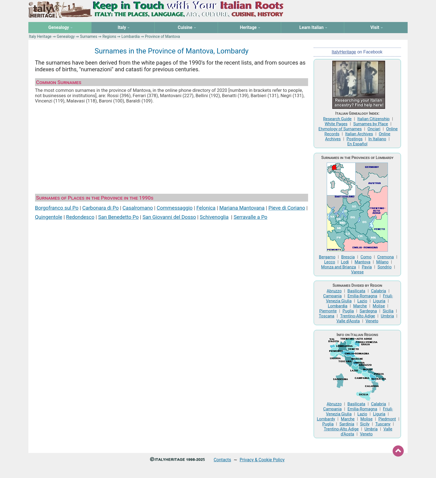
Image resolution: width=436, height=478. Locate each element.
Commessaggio (174, 208)
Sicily (365, 423)
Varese (357, 271)
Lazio (362, 300)
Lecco (329, 261)
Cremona (385, 256)
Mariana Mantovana (242, 208)
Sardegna (368, 310)
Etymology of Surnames (340, 128)
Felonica (205, 208)
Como (366, 256)
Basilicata (356, 290)
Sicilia (388, 310)
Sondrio (385, 266)
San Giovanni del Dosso (169, 217)
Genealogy (66, 36)
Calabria (378, 290)
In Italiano (377, 138)
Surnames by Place (370, 123)
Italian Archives (359, 133)
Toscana (326, 315)
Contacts (222, 459)
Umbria (387, 315)
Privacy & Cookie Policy (262, 459)
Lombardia (131, 36)
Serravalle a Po (250, 217)
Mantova (362, 261)
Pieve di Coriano (286, 208)
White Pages (336, 123)
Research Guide (337, 118)
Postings (354, 138)
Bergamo (327, 256)
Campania (332, 295)
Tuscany (383, 423)
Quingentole (48, 217)
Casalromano (138, 208)
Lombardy (326, 418)
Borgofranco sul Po (57, 208)
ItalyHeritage (344, 52)
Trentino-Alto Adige (357, 315)
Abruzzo (334, 290)
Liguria (379, 300)
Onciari (374, 128)
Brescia (348, 256)
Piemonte (328, 310)
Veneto (372, 320)
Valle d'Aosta (348, 320)
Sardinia (347, 423)
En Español (357, 143)
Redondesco (80, 217)
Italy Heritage (40, 36)
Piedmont (387, 418)
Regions (109, 36)
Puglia (348, 310)
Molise (379, 305)
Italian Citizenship (373, 118)
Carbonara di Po (100, 208)
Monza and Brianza (338, 266)
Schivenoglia (214, 217)
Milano (382, 261)
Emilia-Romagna (362, 295)
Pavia (367, 266)
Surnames (88, 36)
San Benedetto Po (118, 217)
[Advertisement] (171, 149)
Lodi (345, 261)
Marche (360, 305)
